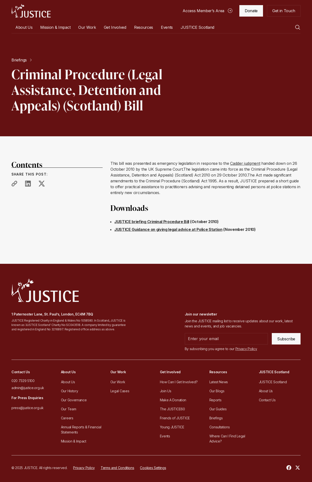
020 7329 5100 (23, 381)
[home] (31, 11)
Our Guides (218, 409)
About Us (68, 382)
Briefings (216, 418)
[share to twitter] (42, 184)
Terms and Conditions (117, 468)
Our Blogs (216, 391)
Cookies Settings (153, 468)
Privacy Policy (84, 468)
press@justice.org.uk (27, 408)
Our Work (117, 382)
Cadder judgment (245, 163)
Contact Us (267, 400)
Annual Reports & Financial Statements (81, 429)
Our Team (68, 409)
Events (167, 27)
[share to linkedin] (28, 184)
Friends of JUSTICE (175, 418)
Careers (67, 418)
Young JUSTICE (172, 427)
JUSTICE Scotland (273, 382)
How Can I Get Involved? (179, 382)
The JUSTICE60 (172, 409)
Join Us (165, 391)
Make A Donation (173, 400)
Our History (69, 391)
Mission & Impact (55, 27)
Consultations (219, 427)
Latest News (218, 382)
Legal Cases (119, 391)
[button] (23, 27)
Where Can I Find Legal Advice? (227, 438)
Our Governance (74, 400)
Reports (215, 400)
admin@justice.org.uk (27, 388)
